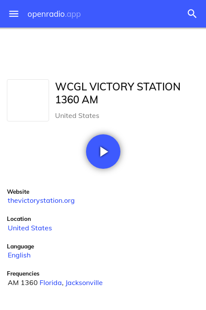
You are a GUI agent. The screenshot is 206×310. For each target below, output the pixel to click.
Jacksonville (84, 282)
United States (30, 227)
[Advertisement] (103, 51)
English (19, 255)
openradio (54, 14)
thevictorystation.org (41, 200)
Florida (51, 282)
